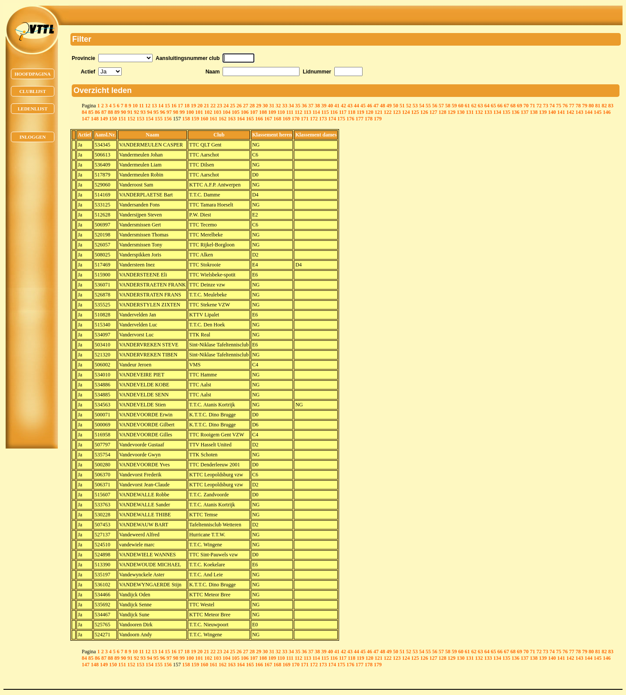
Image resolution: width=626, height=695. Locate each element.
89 (117, 112)
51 (402, 106)
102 (208, 112)
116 (333, 112)
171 (305, 119)
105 (236, 112)
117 (342, 112)
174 (332, 119)
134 (497, 112)
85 (90, 112)
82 (604, 106)
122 (388, 112)
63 (480, 106)
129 (452, 112)
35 (297, 106)
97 (169, 112)
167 (268, 119)
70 (526, 106)
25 (232, 106)
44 (356, 106)
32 (278, 106)
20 (200, 106)
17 (180, 106)
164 (241, 119)
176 (350, 119)
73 (545, 106)
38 (317, 106)
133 (488, 112)
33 (284, 106)
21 (206, 106)
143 (579, 112)
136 (515, 112)
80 (591, 106)
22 (213, 106)
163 (232, 119)
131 (470, 112)
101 (199, 112)
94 (149, 112)
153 (140, 119)
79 (584, 106)
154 (149, 119)
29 (258, 106)
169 (286, 119)
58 (447, 106)
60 (460, 106)
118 (351, 112)
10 (135, 106)
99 (182, 112)
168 (277, 119)
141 (561, 112)
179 (378, 119)
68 (513, 106)
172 (314, 119)
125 (415, 112)
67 (506, 106)
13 (154, 106)
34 (291, 106)
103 (217, 112)
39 (323, 106)
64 (486, 106)
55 (428, 106)
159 (195, 119)
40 (330, 106)
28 (252, 106)
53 (415, 106)
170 (296, 119)
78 (578, 106)
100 (190, 112)
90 (123, 112)
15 (167, 106)
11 (141, 106)
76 (565, 106)
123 (397, 112)
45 (363, 106)
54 (421, 106)
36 (304, 106)
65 (493, 106)
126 (424, 112)
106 (245, 112)
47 (376, 106)
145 (598, 112)
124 (406, 112)
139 (543, 112)
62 (473, 106)
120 (369, 112)
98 (175, 112)
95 (156, 112)
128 (442, 112)
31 (271, 106)
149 (104, 119)
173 (323, 119)
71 (532, 106)
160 (204, 119)
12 (147, 106)
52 (408, 106)
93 (143, 112)
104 (226, 112)
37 (310, 106)
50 (395, 106)
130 (461, 112)
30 (265, 106)
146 (607, 112)
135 (506, 112)
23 (219, 106)
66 (500, 106)
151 (122, 119)
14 (160, 106)
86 (97, 112)
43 (350, 106)
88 (110, 112)
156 (168, 119)
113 (307, 112)
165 (250, 119)
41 (337, 106)
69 (519, 106)
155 (159, 119)
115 (325, 112)
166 (259, 119)
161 (213, 119)
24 (226, 106)
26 (239, 106)
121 (379, 112)
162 (222, 119)
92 (136, 112)
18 (187, 106)
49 (389, 106)
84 (84, 112)
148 (95, 119)
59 (454, 106)
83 (610, 106)
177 (359, 119)
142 (570, 112)
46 (369, 106)
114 (316, 112)
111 (289, 112)
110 (281, 112)
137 (525, 112)
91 (130, 112)
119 (360, 112)
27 (245, 106)
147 (86, 119)
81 (597, 106)
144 (589, 112)
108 (263, 112)
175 (341, 119)
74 (552, 106)
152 (131, 119)
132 (479, 112)
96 (162, 112)
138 (534, 112)
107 (254, 112)
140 (552, 112)
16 (173, 106)
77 (571, 106)
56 (434, 106)
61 (467, 106)
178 (369, 119)
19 (193, 106)
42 (343, 106)
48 (382, 106)
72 (539, 106)
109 (272, 112)
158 (186, 119)
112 (298, 112)
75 (558, 106)
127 (433, 112)
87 (104, 112)
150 (113, 119)
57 (441, 106)
